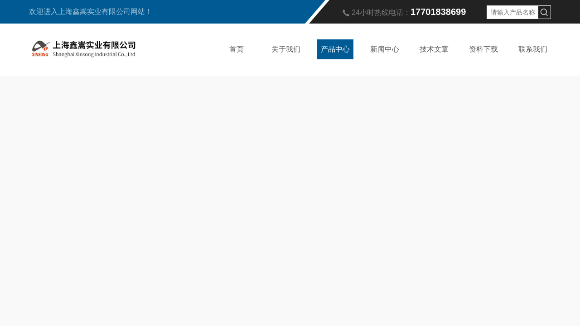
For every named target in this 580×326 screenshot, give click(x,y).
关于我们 (285, 49)
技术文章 (434, 49)
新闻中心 (384, 49)
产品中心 (335, 49)
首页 (236, 49)
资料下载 (483, 49)
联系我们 (532, 49)
